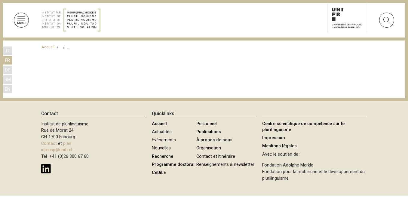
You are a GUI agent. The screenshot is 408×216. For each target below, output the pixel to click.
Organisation (208, 148)
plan (67, 143)
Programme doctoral (173, 164)
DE (7, 70)
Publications (208, 131)
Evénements (164, 139)
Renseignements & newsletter (225, 164)
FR (7, 60)
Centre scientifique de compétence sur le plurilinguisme (303, 126)
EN (7, 89)
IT (8, 50)
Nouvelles (161, 148)
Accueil (47, 47)
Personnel (206, 123)
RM (8, 79)
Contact (49, 143)
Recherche (162, 156)
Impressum (273, 137)
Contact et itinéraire (215, 156)
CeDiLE (159, 172)
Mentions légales (279, 145)
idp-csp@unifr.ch (57, 149)
